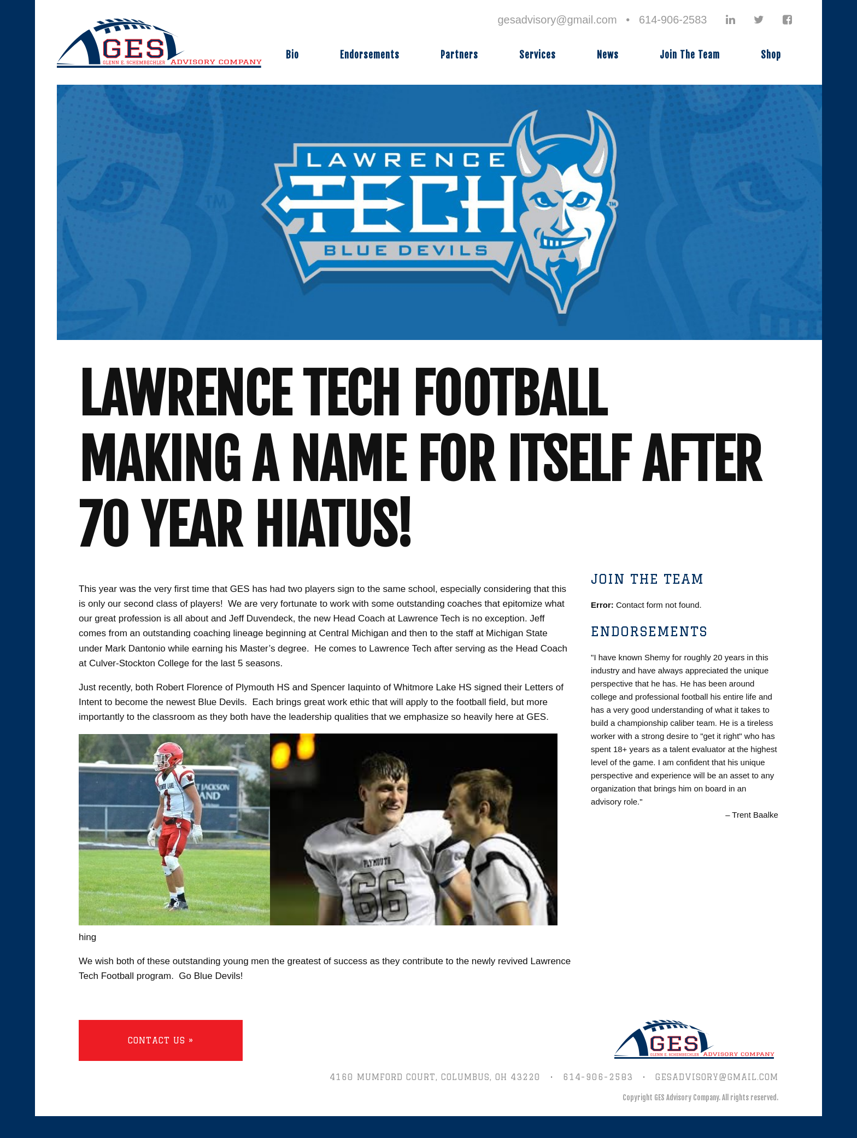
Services (537, 55)
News (608, 55)
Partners (459, 55)
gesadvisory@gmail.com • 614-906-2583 (602, 20)
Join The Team (690, 55)
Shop (771, 55)
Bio (292, 55)
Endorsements (370, 55)
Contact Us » (160, 1040)
